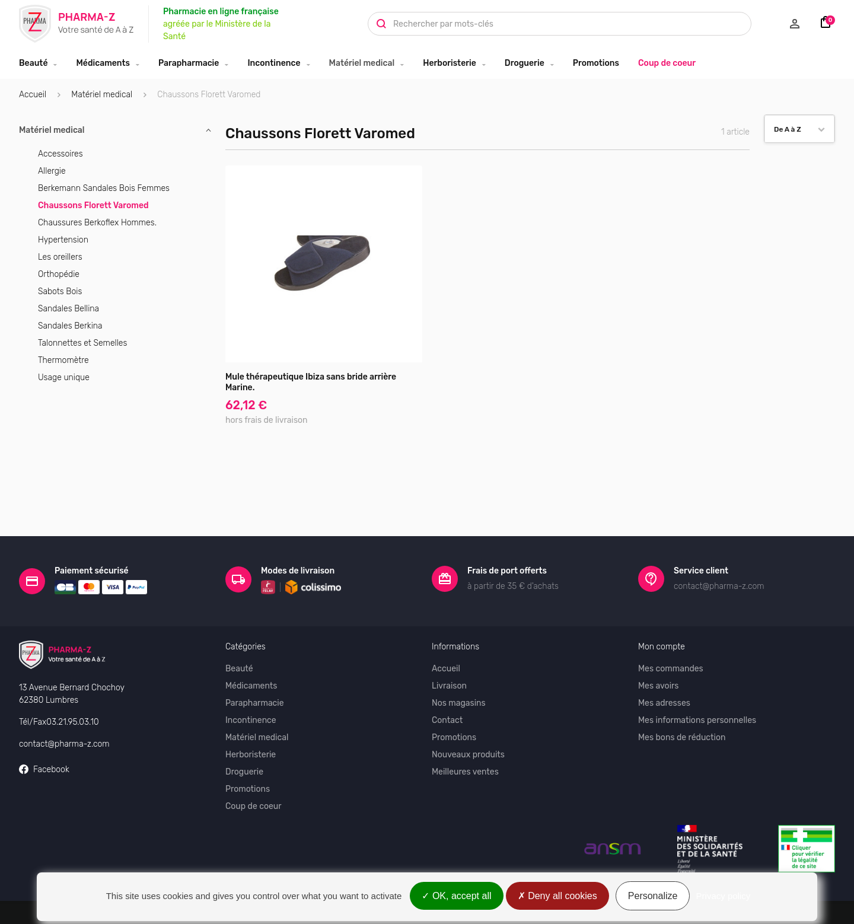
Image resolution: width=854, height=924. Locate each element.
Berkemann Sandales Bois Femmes (104, 188)
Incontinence (273, 63)
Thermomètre (63, 360)
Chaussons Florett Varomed (93, 205)
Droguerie (524, 63)
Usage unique (64, 377)
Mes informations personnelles (697, 690)
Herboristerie (449, 63)
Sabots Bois (60, 291)
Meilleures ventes (465, 742)
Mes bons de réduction (681, 707)
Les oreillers (60, 257)
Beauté (33, 63)
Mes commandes (670, 638)
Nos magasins (459, 673)
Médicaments (103, 63)
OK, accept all (456, 896)
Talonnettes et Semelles (82, 343)
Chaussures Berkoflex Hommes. (97, 223)
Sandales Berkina (70, 326)
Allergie (52, 171)
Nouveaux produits (468, 724)
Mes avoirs (658, 656)
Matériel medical (362, 63)
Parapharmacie (188, 63)
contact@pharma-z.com (64, 714)
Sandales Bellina (68, 309)
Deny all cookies (557, 896)
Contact (447, 690)
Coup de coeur (667, 63)
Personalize (653, 896)
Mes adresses (664, 673)
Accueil (32, 95)
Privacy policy (723, 896)
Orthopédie (58, 274)
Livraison (449, 656)
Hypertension (63, 240)
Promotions (596, 63)
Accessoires (60, 154)
